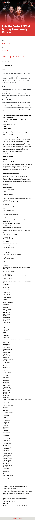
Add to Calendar (7, 65)
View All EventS (17, 518)
